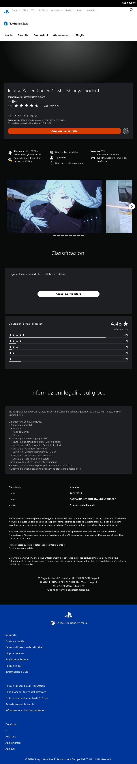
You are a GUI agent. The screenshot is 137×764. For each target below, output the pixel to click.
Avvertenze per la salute (21, 544)
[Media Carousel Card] (54, 203)
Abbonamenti (61, 31)
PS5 (24, 10)
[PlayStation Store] (17, 20)
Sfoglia (80, 31)
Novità (68, 10)
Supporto (91, 10)
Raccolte (23, 31)
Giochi (15, 10)
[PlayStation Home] (6, 10)
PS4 (33, 10)
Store (79, 10)
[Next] (132, 203)
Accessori (55, 10)
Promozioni (41, 31)
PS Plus (42, 10)
